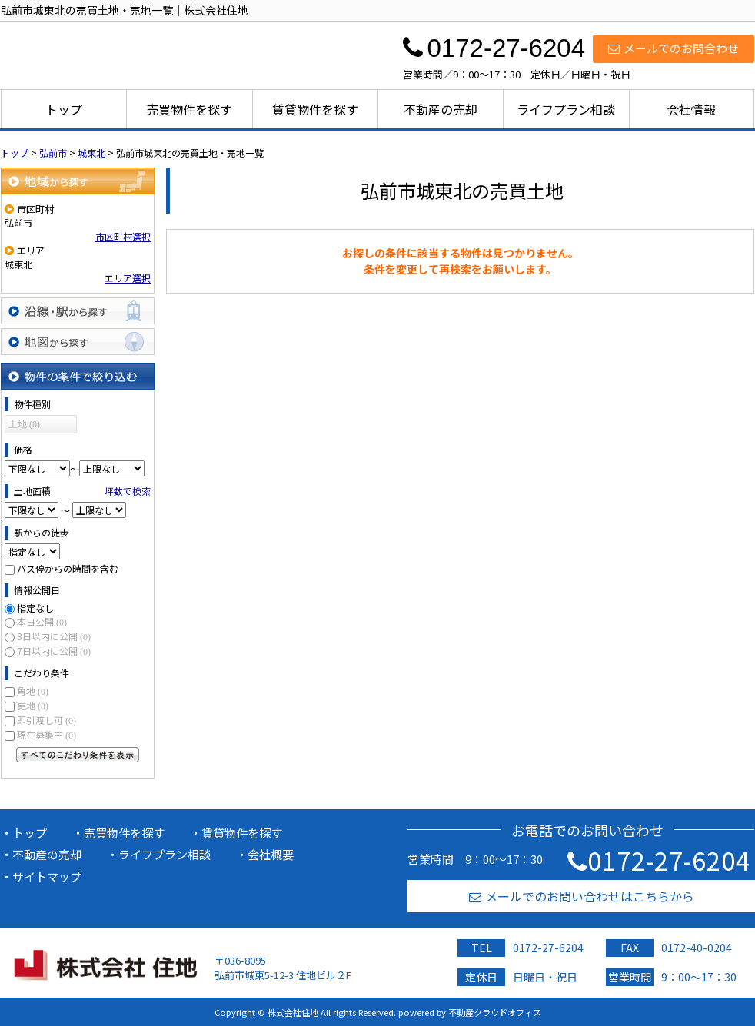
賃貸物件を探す (315, 109)
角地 (32, 690)
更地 (32, 705)
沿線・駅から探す (78, 310)
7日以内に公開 (54, 650)
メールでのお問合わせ (673, 48)
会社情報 (691, 109)
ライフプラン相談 (566, 109)
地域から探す (78, 181)
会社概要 (271, 854)
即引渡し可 (46, 719)
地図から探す (78, 341)
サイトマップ (46, 876)
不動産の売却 (440, 109)
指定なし (35, 607)
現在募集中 (46, 734)
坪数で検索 (128, 490)
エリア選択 (128, 277)
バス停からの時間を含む (67, 568)
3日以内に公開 (54, 635)
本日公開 (42, 621)
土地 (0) (24, 424)
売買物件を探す (189, 109)
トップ (63, 109)
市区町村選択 (123, 236)
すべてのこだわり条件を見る (77, 754)
